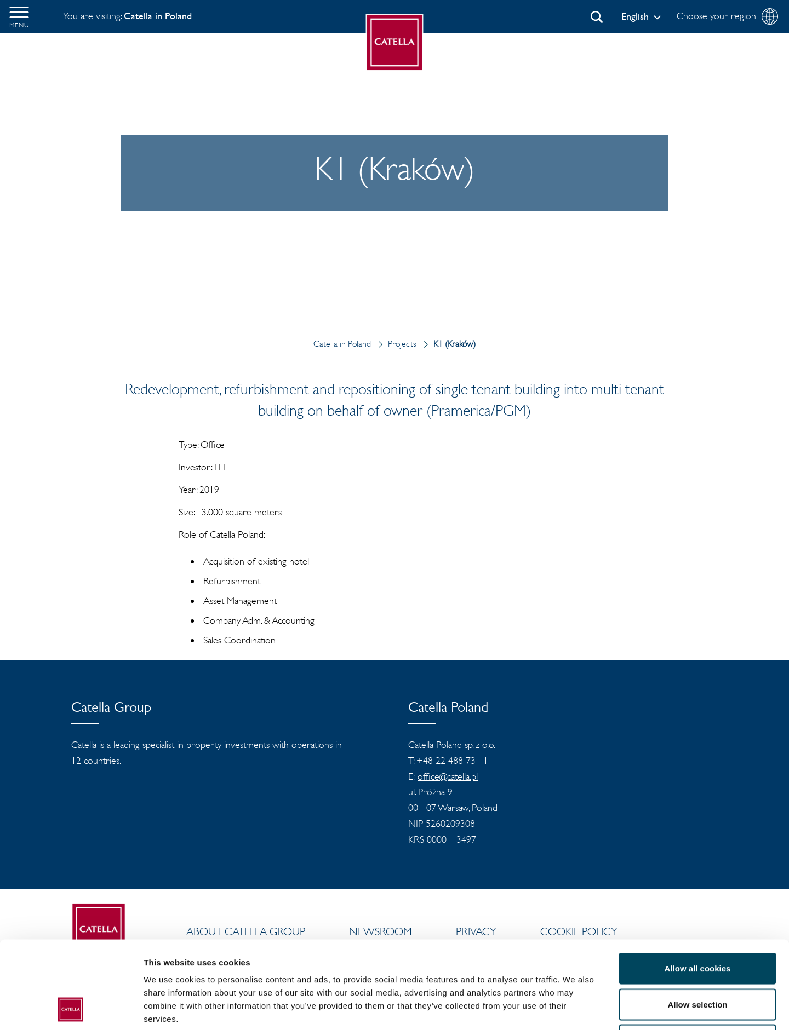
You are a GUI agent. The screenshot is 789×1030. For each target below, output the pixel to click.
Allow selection (697, 922)
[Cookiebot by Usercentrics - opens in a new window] (71, 1008)
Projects (394, 343)
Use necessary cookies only (697, 958)
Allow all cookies (698, 886)
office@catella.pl (448, 776)
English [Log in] (635, 16)
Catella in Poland (342, 343)
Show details (575, 1008)
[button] (19, 16)
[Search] (597, 17)
